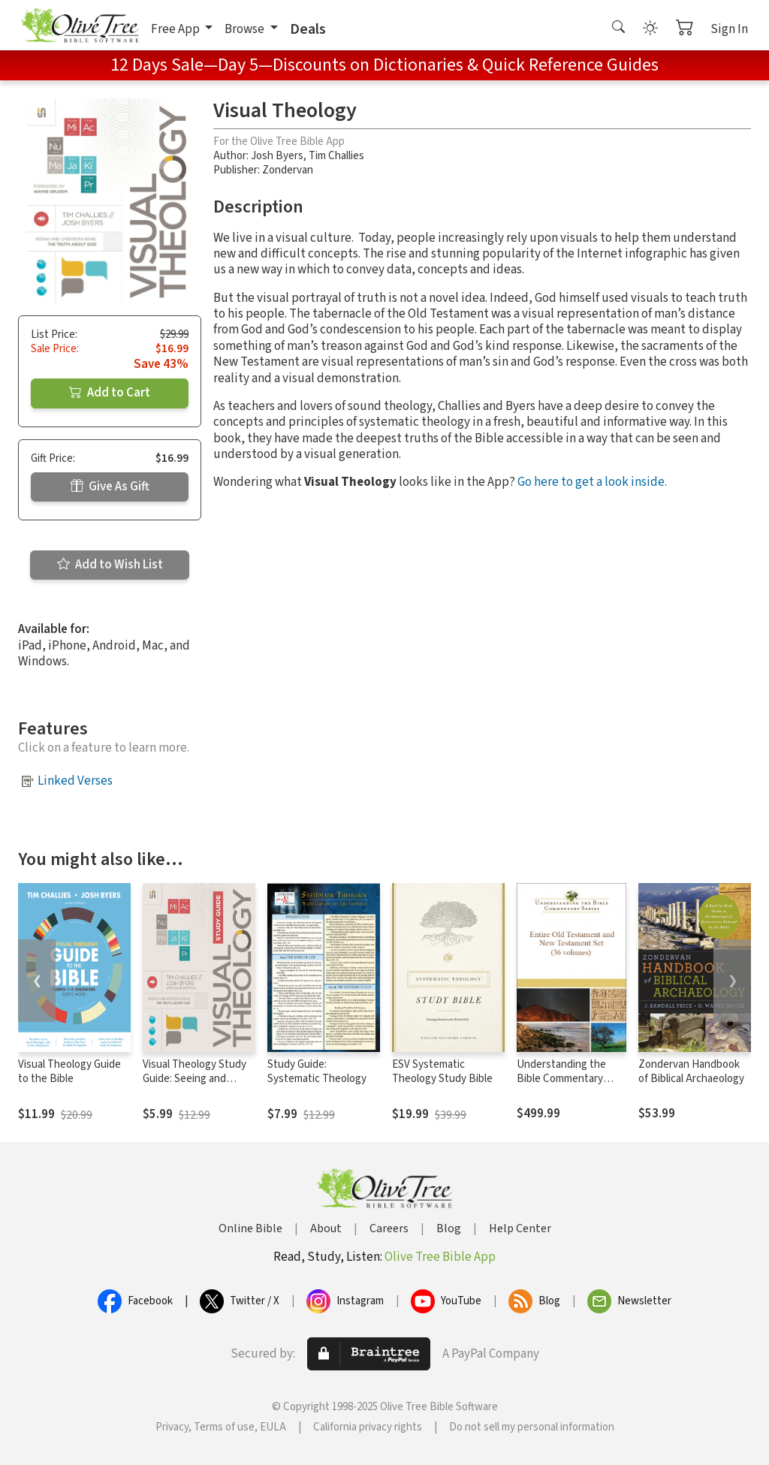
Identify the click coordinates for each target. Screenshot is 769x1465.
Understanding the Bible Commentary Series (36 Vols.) (561, 1079)
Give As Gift (110, 487)
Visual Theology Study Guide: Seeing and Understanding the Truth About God (194, 1086)
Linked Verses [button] (75, 781)
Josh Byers (277, 156)
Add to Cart (109, 393)
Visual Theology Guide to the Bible (69, 1072)
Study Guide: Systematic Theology (316, 1072)
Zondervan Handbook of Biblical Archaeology (691, 1072)
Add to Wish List (110, 565)
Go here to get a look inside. (592, 482)
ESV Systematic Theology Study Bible (442, 1072)
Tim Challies (336, 156)
